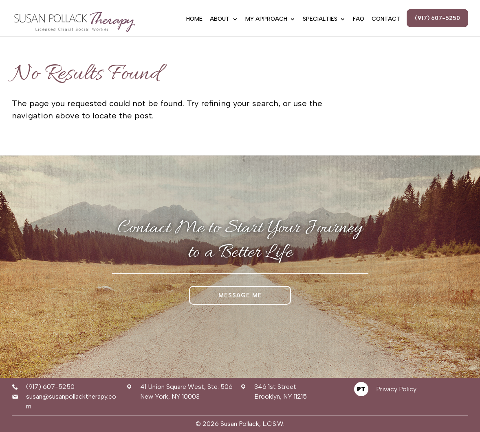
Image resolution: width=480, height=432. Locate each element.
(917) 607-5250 (437, 18)
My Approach (266, 19)
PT (361, 388)
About (220, 19)
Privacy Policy (396, 389)
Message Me (240, 295)
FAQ (358, 19)
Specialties (320, 19)
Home (194, 19)
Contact (386, 19)
